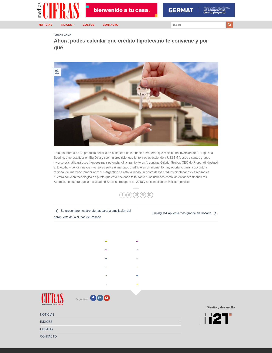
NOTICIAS (45, 24)
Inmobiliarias (62, 35)
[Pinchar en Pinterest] (143, 195)
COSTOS (88, 24)
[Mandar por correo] (136, 195)
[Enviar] (229, 25)
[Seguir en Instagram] (100, 298)
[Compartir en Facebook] (122, 195)
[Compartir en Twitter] (129, 195)
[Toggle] (180, 322)
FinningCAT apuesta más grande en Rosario (185, 213)
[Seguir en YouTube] (107, 298)
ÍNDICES (67, 25)
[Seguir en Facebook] (93, 298)
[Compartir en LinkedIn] (150, 195)
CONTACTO (110, 24)
